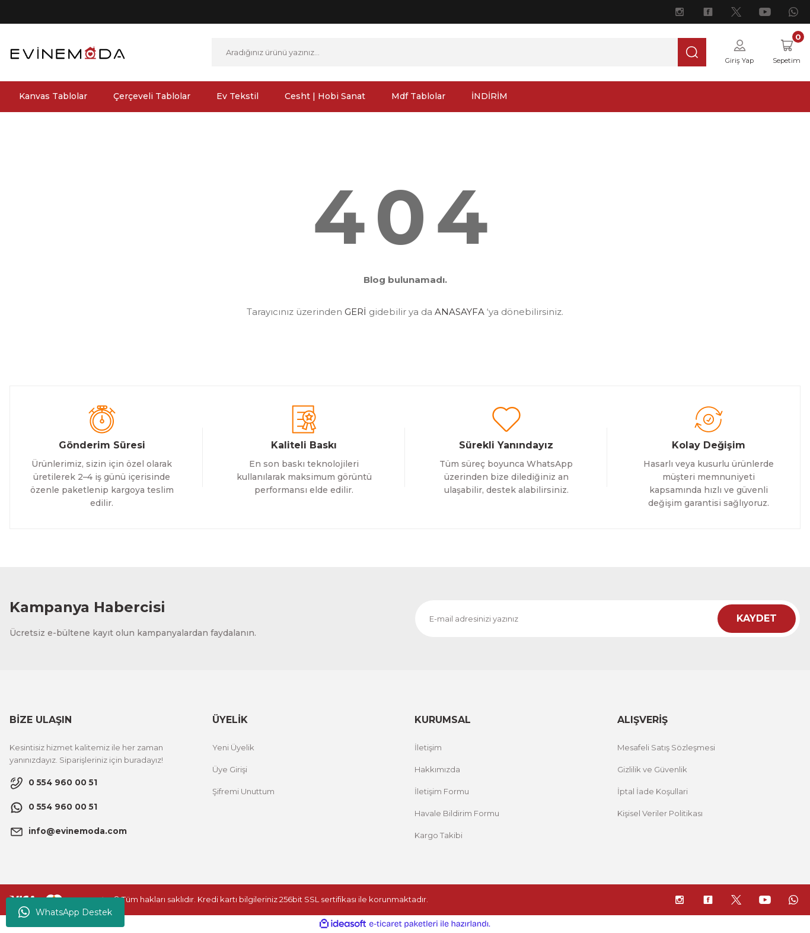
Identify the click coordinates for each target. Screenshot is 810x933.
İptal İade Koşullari (652, 792)
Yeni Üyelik (233, 748)
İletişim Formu (441, 792)
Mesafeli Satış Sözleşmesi (666, 748)
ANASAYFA (459, 313)
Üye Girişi (229, 770)
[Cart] (784, 53)
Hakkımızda (437, 770)
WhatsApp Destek (65, 912)
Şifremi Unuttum (243, 792)
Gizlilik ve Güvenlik (652, 770)
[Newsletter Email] (607, 619)
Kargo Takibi (438, 835)
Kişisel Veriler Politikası (660, 814)
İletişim (428, 748)
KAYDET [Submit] (756, 619)
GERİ (355, 313)
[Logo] (67, 51)
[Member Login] (731, 53)
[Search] (454, 53)
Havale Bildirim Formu (456, 814)
